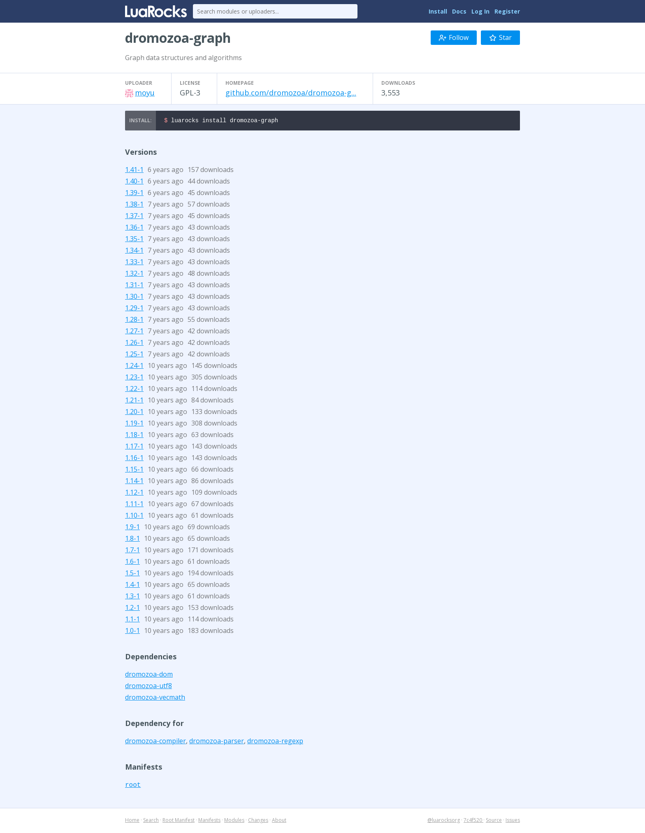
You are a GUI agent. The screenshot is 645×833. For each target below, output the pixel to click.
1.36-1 (134, 228)
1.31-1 (134, 286)
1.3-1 (132, 597)
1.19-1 (134, 424)
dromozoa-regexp (275, 742)
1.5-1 (132, 574)
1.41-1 (134, 170)
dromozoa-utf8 (148, 686)
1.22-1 (134, 389)
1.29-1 (134, 309)
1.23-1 (134, 378)
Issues (513, 821)
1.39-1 (134, 193)
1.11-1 (134, 505)
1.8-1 (132, 539)
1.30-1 (134, 297)
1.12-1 (134, 493)
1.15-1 (134, 470)
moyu (145, 93)
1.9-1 (132, 528)
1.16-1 (134, 458)
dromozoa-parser (216, 742)
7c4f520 (473, 821)
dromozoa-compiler (155, 742)
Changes (258, 821)
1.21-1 (134, 401)
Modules (234, 821)
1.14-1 (134, 481)
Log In (480, 11)
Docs (459, 11)
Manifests (209, 821)
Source (494, 821)
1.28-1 (134, 320)
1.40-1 (134, 182)
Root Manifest (178, 821)
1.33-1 (134, 263)
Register (507, 11)
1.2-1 (132, 608)
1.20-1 (134, 412)
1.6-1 (132, 562)
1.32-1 (134, 274)
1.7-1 (132, 551)
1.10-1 (134, 516)
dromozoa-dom (149, 675)
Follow (454, 37)
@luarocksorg (443, 821)
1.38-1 (134, 205)
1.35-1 (134, 239)
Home (132, 821)
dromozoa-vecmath (155, 698)
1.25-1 (134, 355)
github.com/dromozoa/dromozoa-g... (290, 93)
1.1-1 (132, 620)
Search (151, 821)
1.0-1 (132, 631)
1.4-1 (132, 585)
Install (438, 11)
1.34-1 (134, 251)
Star (500, 37)
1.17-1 (134, 447)
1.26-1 (134, 343)
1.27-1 (134, 332)
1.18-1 (134, 435)
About (279, 821)
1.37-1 (134, 216)
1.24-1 (134, 366)
